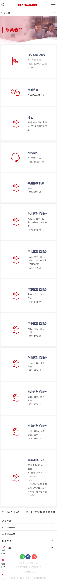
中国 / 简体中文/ (29, 572)
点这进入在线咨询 (36, 94)
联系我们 (5, 12)
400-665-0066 (11, 511)
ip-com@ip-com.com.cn (41, 511)
